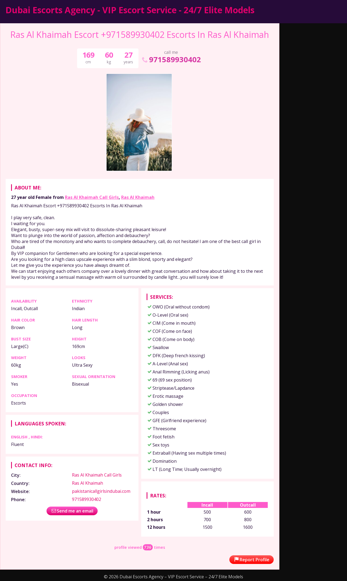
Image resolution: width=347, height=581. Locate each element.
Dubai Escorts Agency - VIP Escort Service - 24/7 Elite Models (130, 10)
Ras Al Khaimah (137, 197)
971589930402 (171, 59)
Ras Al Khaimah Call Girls (92, 197)
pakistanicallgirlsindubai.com (101, 491)
